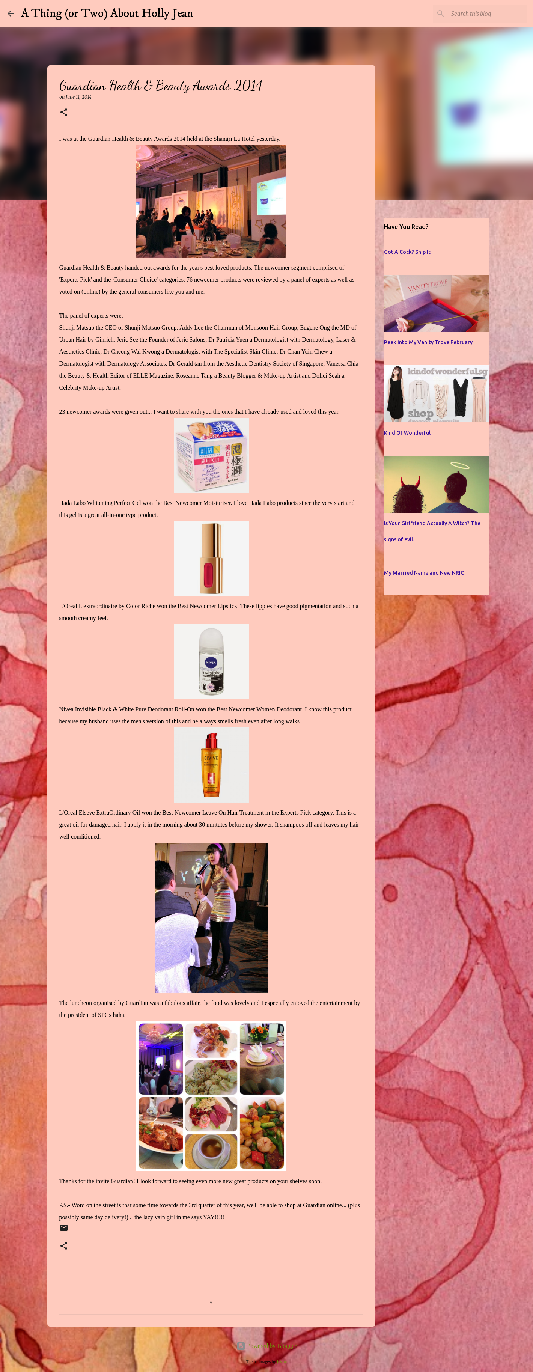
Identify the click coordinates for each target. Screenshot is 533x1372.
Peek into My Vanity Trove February (428, 342)
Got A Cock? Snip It (407, 252)
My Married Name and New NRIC (424, 573)
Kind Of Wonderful (407, 433)
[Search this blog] (487, 14)
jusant (282, 1361)
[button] (63, 113)
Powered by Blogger (266, 1346)
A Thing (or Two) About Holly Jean (107, 13)
